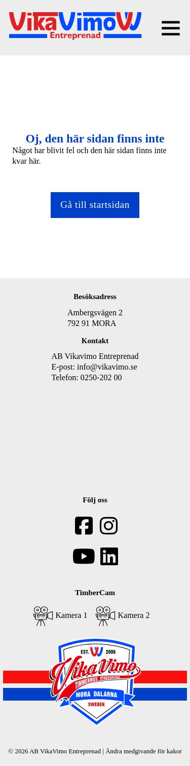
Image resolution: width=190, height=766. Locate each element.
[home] (75, 27)
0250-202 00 (101, 377)
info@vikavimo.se (107, 366)
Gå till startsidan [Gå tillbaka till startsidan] (95, 204)
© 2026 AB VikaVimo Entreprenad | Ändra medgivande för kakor (94, 751)
